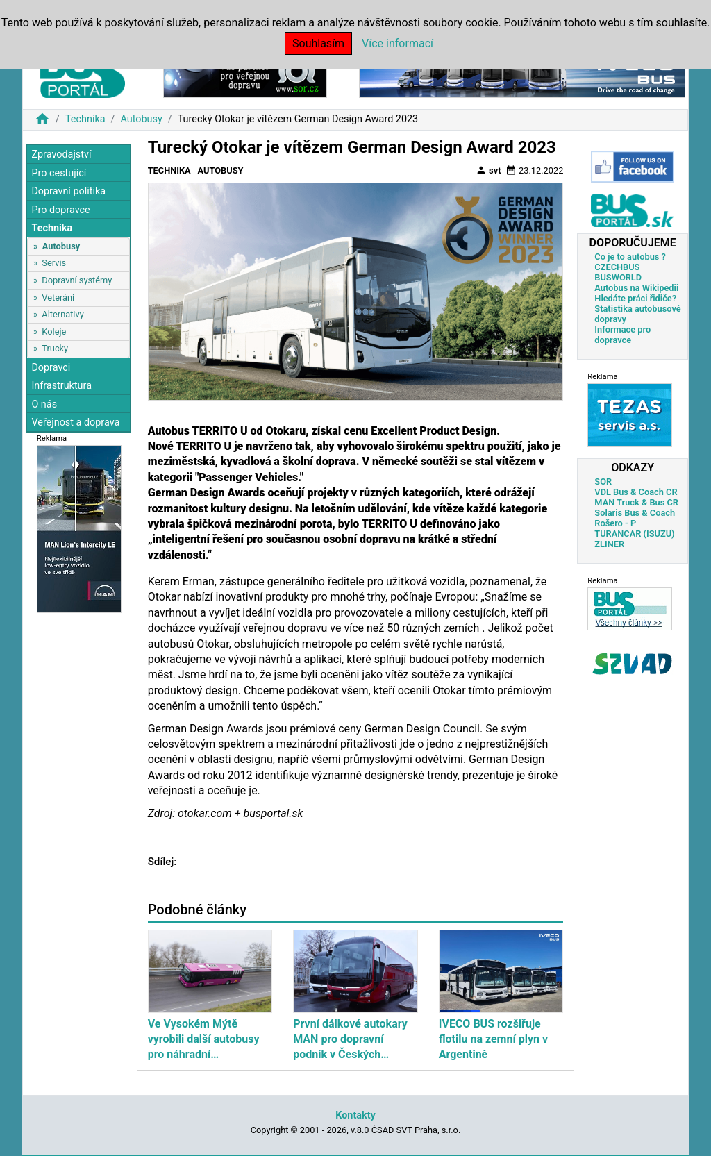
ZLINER (609, 544)
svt (488, 170)
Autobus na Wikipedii (636, 288)
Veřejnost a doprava (75, 422)
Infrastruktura (61, 386)
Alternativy (62, 314)
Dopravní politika (68, 191)
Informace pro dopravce (622, 334)
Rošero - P (615, 523)
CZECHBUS (616, 267)
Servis (54, 263)
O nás (44, 404)
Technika (85, 119)
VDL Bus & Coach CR (635, 492)
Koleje (54, 331)
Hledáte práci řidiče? (635, 298)
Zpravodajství (61, 154)
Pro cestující (58, 173)
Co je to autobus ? (630, 256)
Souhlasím (318, 43)
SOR (603, 481)
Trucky (55, 348)
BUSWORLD (618, 277)
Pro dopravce (60, 210)
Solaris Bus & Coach (634, 513)
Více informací (397, 43)
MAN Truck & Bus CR (636, 502)
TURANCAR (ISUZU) (634, 533)
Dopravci (50, 368)
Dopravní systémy (77, 280)
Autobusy (141, 119)
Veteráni (58, 297)
